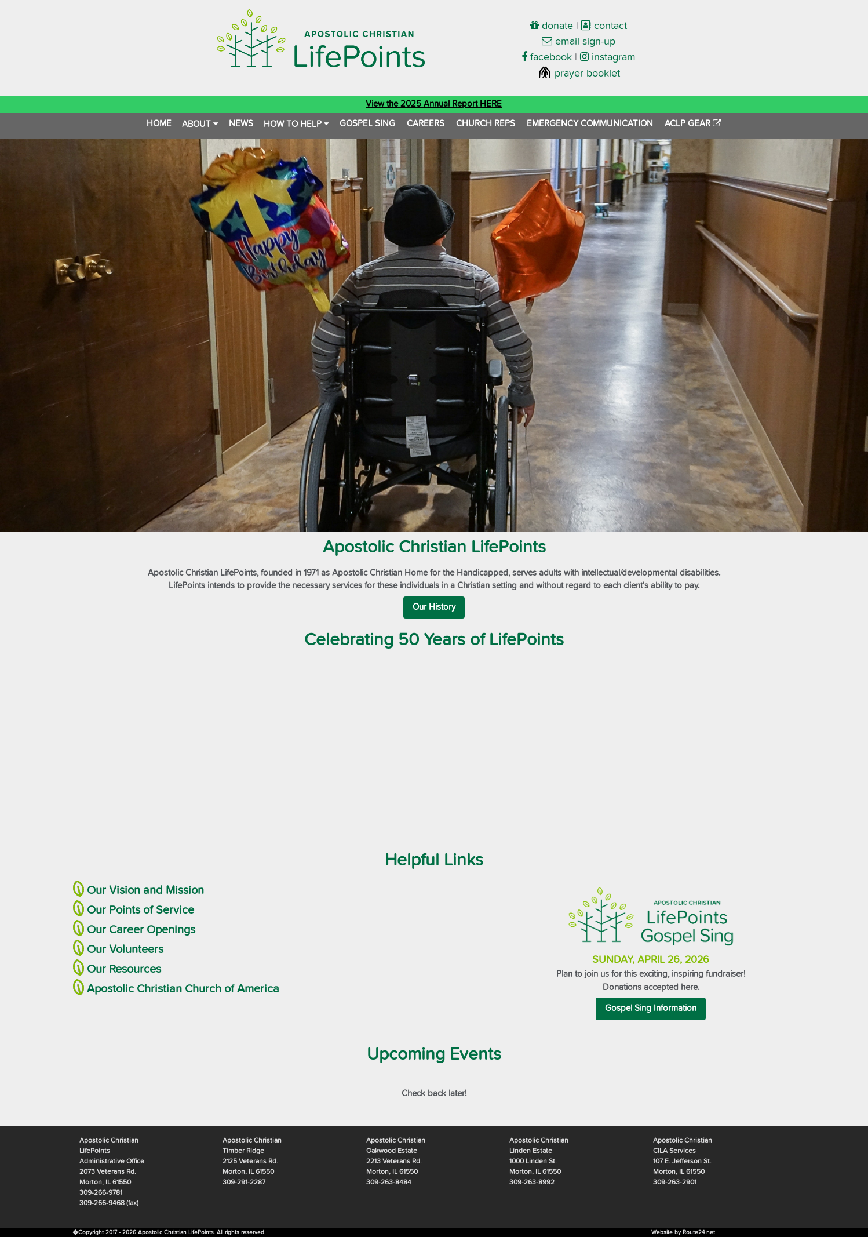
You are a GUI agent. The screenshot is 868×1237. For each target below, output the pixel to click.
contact (604, 26)
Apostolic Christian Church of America (183, 989)
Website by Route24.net (683, 1232)
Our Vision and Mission (145, 890)
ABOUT (200, 124)
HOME (159, 123)
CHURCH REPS (485, 123)
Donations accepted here (650, 987)
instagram (608, 57)
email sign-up (578, 42)
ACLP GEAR (693, 123)
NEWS (241, 123)
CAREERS (425, 123)
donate (551, 26)
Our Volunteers (125, 949)
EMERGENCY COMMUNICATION (590, 123)
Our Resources (124, 969)
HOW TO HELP (296, 124)
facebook (546, 57)
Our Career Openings (141, 930)
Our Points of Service (140, 910)
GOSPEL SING (367, 123)
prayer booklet (579, 73)
